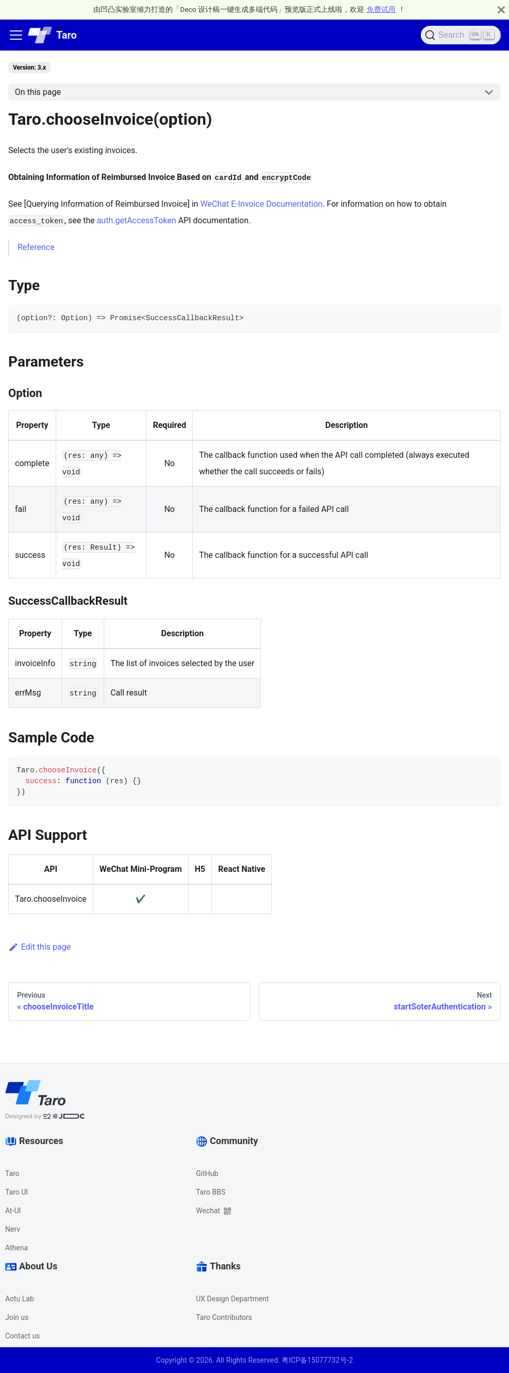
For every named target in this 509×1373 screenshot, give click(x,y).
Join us (16, 1317)
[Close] (501, 9)
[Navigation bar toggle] (16, 35)
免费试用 (381, 9)
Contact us (22, 1336)
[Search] (461, 35)
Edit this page (39, 947)
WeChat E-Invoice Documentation (261, 204)
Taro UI (16, 1192)
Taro (12, 1173)
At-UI (13, 1210)
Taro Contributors (224, 1317)
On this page (38, 92)
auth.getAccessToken (136, 220)
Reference (36, 247)
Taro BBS (210, 1192)
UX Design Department (232, 1299)
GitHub (207, 1173)
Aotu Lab (19, 1299)
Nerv (12, 1229)
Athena (16, 1248)
